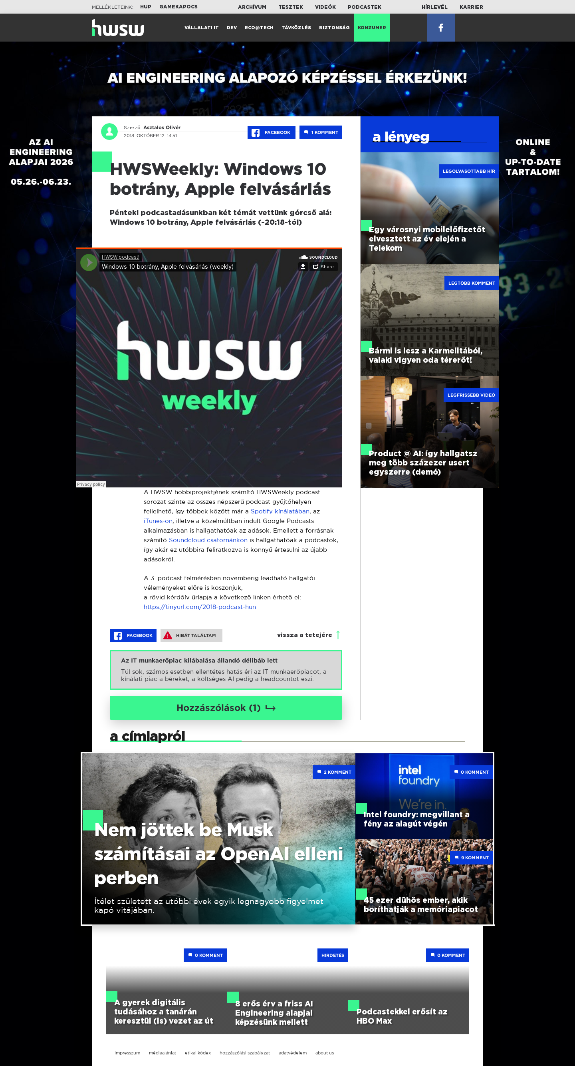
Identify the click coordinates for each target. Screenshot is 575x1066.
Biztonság (334, 28)
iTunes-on (158, 520)
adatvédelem (293, 1052)
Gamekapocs (178, 6)
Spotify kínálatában (280, 511)
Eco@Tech (259, 28)
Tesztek (290, 7)
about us (324, 1052)
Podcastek (364, 7)
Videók (325, 7)
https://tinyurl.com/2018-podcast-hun (200, 606)
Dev (232, 28)
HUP (145, 6)
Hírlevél (435, 7)
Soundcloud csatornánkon (208, 540)
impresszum (127, 1052)
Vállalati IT (201, 28)
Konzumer (372, 28)
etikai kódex (198, 1052)
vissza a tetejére (304, 635)
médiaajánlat (162, 1052)
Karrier (471, 7)
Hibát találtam (189, 635)
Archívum (252, 7)
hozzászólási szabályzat (245, 1052)
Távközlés (296, 28)
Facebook (271, 133)
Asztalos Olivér (161, 127)
